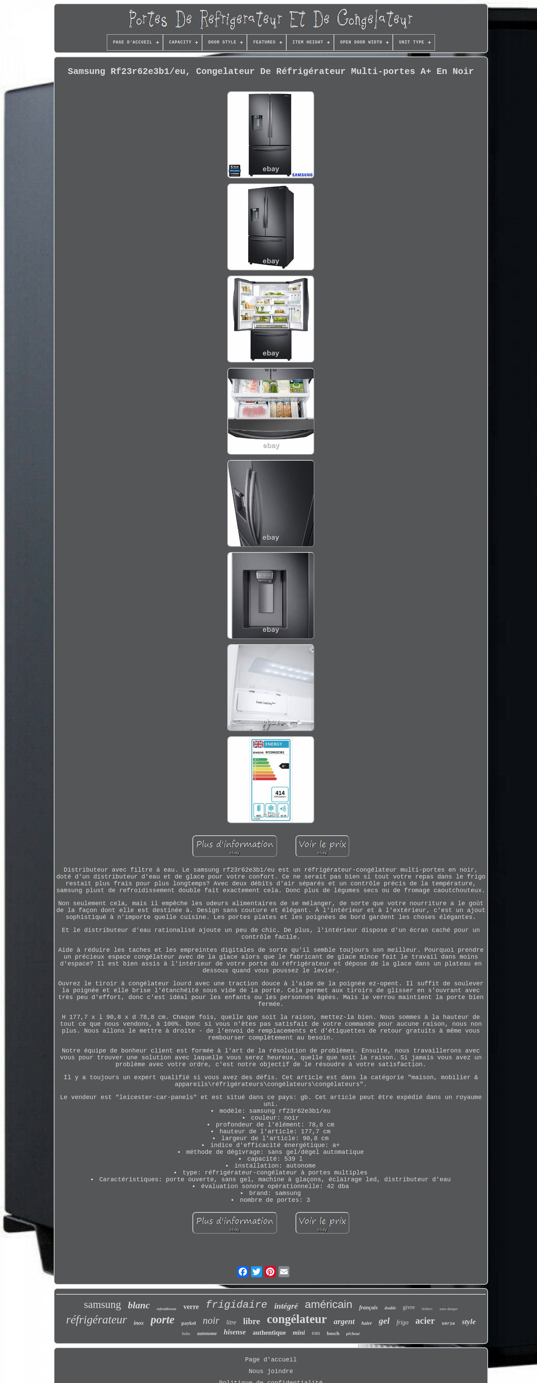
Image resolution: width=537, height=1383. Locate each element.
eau (316, 1333)
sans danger (448, 1309)
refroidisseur (166, 1309)
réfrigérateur (96, 1319)
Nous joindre (271, 1371)
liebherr (427, 1309)
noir (211, 1320)
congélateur (297, 1319)
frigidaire (236, 1305)
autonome (207, 1333)
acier (425, 1321)
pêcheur (353, 1333)
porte (163, 1319)
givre (409, 1307)
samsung (102, 1304)
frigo (403, 1322)
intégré (286, 1305)
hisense (235, 1332)
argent (344, 1321)
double (390, 1308)
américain (328, 1304)
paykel (189, 1323)
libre (251, 1321)
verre (191, 1306)
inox (139, 1323)
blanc (139, 1305)
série (448, 1323)
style (469, 1321)
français (368, 1307)
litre (231, 1322)
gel (384, 1321)
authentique (269, 1332)
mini (299, 1332)
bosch (333, 1333)
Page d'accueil (271, 1359)
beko (186, 1333)
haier (367, 1323)
